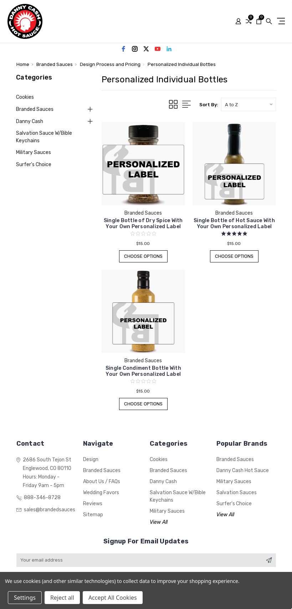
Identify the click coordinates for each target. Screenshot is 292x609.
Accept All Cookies (112, 598)
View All (159, 522)
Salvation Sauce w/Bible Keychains (44, 137)
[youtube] (157, 49)
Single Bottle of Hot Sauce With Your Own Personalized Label (234, 224)
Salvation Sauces (236, 493)
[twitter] (146, 49)
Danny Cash (29, 121)
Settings (25, 598)
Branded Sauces (34, 109)
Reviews (92, 504)
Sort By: (208, 104)
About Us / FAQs (101, 481)
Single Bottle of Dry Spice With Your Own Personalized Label (143, 224)
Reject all (62, 598)
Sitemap (93, 515)
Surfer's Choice (33, 165)
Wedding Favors (101, 493)
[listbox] (248, 104)
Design (90, 459)
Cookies (25, 97)
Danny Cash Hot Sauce (242, 470)
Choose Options (143, 256)
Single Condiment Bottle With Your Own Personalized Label (143, 371)
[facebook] (123, 49)
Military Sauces (33, 152)
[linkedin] (169, 49)
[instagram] (134, 49)
